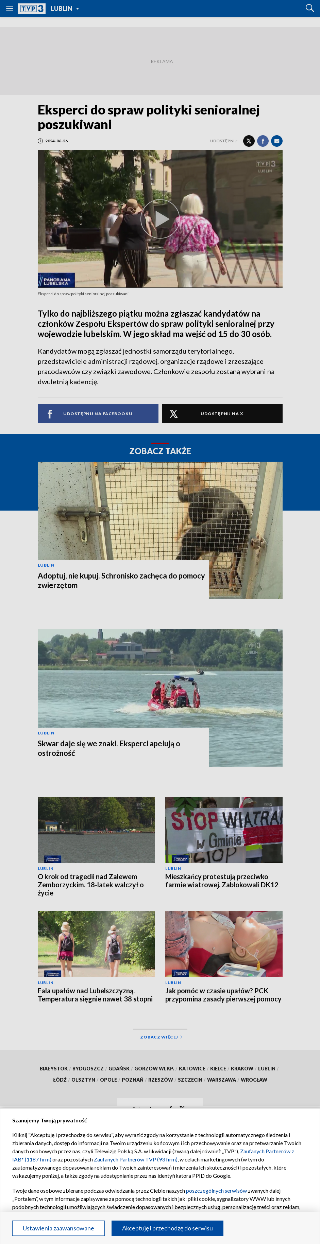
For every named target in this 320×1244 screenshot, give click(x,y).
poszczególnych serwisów (216, 1190)
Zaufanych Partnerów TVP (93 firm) (136, 1159)
